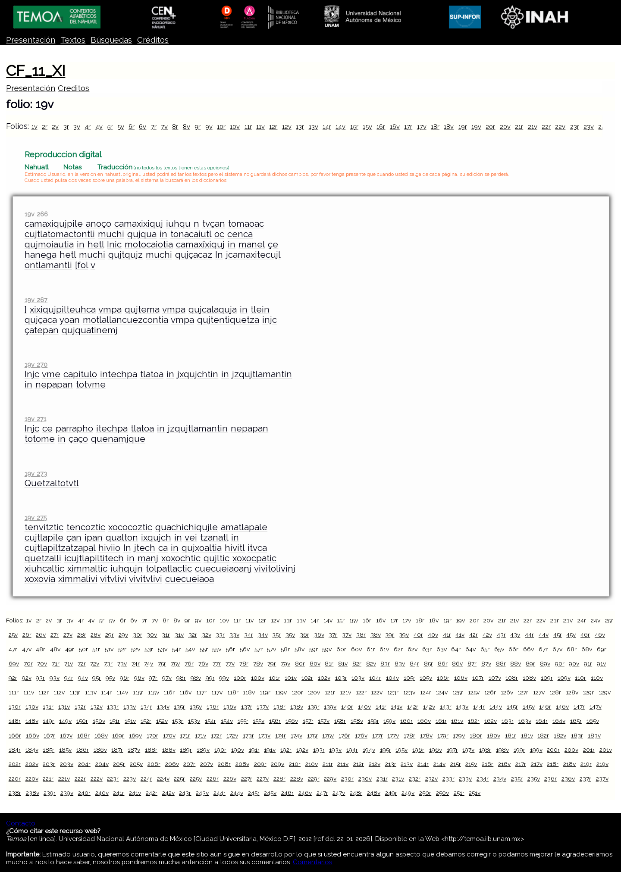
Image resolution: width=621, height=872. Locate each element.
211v (342, 763)
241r (118, 792)
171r (185, 735)
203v (66, 763)
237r (585, 778)
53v (162, 649)
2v (55, 126)
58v (299, 649)
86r (443, 663)
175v (328, 735)
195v (401, 749)
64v (470, 649)
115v (153, 692)
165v (592, 720)
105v (426, 677)
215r (455, 763)
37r (333, 634)
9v (209, 126)
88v (515, 663)
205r (119, 763)
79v (285, 663)
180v (493, 735)
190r (220, 749)
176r (344, 735)
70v (42, 663)
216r (487, 763)
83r (385, 663)
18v (449, 126)
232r (414, 778)
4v (99, 126)
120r (297, 692)
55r (204, 649)
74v (148, 663)
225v (196, 778)
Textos (72, 39)
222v (97, 778)
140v (364, 706)
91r (588, 663)
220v (31, 778)
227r (246, 778)
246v (305, 792)
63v (441, 649)
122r (361, 692)
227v (263, 778)
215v (471, 763)
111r (14, 692)
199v (536, 749)
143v (462, 706)
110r (580, 677)
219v (602, 763)
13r (300, 126)
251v (474, 792)
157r (308, 720)
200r (553, 749)
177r (377, 735)
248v (373, 792)
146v (562, 706)
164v (558, 720)
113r (74, 692)
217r (520, 763)
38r (361, 634)
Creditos (73, 88)
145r (512, 706)
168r (83, 735)
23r (574, 126)
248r (356, 792)
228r (279, 778)
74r (136, 663)
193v (335, 749)
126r (490, 692)
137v (263, 706)
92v (26, 677)
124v (442, 692)
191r (254, 749)
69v (14, 663)
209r (260, 763)
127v (539, 692)
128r (555, 692)
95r (96, 677)
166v (32, 735)
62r (398, 649)
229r (314, 778)
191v (270, 749)
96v (139, 677)
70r (28, 663)
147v (596, 706)
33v (234, 634)
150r (82, 720)
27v (67, 634)
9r (197, 126)
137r (246, 706)
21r (519, 126)
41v (459, 634)
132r (80, 706)
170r (152, 735)
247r (322, 792)
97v (167, 677)
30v (152, 634)
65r (484, 649)
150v (99, 720)
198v (502, 749)
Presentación (30, 39)
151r (115, 720)
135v (196, 706)
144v (495, 706)
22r (546, 126)
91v (601, 663)
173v (264, 735)
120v (313, 692)
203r (49, 763)
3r (66, 126)
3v (76, 126)
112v (59, 692)
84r (414, 663)
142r (412, 706)
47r (13, 649)
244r (219, 792)
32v (206, 634)
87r (472, 663)
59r (313, 649)
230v (365, 778)
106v (460, 677)
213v (407, 763)
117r (201, 692)
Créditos (153, 39)
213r (390, 763)
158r (340, 720)
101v (291, 677)
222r (80, 778)
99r (210, 677)
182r (543, 735)
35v (290, 634)
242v (168, 792)
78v (258, 663)
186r (82, 749)
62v (412, 649)
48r (40, 649)
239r (50, 792)
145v (529, 706)
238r (15, 792)
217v (537, 763)
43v (515, 634)
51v (109, 649)
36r (304, 634)
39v (404, 634)
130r (15, 706)
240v (102, 792)
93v (55, 677)
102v (324, 677)
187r (117, 749)
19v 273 (36, 473)
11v (260, 126)
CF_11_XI (35, 70)
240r (84, 792)
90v (574, 663)
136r (213, 706)
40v (433, 634)
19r (462, 126)
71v (68, 663)
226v (229, 778)
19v (476, 126)
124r (425, 692)
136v (229, 706)
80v (315, 663)
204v (102, 763)
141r (381, 706)
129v (605, 692)
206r (153, 763)
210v (311, 763)
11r (248, 126)
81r (329, 663)
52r (122, 649)
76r (189, 663)
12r (273, 126)
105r (409, 677)
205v (136, 763)
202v (31, 763)
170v (169, 735)
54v (190, 649)
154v (227, 720)
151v (130, 720)
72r (82, 663)
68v (586, 649)
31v (179, 634)
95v (110, 677)
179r (442, 735)
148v (31, 720)
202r (15, 763)
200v (571, 749)
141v (396, 706)
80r (300, 663)
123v (409, 692)
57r (258, 649)
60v (356, 649)
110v (597, 677)
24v (595, 620)
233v (465, 778)
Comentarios (312, 862)
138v (296, 706)
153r (177, 720)
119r (265, 692)
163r (508, 720)
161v (457, 720)
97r (153, 677)
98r (181, 677)
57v (271, 649)
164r (542, 720)
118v (249, 692)
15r (354, 126)
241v (135, 792)
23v (588, 126)
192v (302, 749)
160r (406, 720)
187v (134, 749)
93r (40, 677)
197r (452, 749)
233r (448, 778)
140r (347, 706)
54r (176, 649)
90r (560, 663)
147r (579, 706)
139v (330, 706)
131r (48, 706)
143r (446, 706)
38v (375, 634)
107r (478, 677)
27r (54, 634)
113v (91, 692)
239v (66, 792)
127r (523, 692)
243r (185, 792)
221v (64, 778)
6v (142, 126)
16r (380, 126)
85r (428, 663)
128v (572, 692)
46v (600, 634)
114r (106, 692)
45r (557, 634)
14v (340, 126)
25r (609, 620)
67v (557, 649)
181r (510, 735)
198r (485, 749)
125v (474, 692)
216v (504, 763)
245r (254, 792)
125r (457, 692)
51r (96, 649)
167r (49, 735)
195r (385, 749)
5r (110, 126)
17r (408, 126)
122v (377, 692)
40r (418, 634)
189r (186, 749)
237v (602, 778)
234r (483, 778)
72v (94, 663)
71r (56, 663)
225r (179, 778)
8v (186, 126)
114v (122, 692)
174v (296, 735)
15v (367, 126)
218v (569, 763)
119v (281, 692)
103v (357, 677)
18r (435, 126)
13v (313, 126)
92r (13, 677)
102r (307, 677)
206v (172, 763)
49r (69, 649)
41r (447, 634)
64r (456, 649)
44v (544, 634)
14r (327, 126)
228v (296, 778)
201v (605, 749)
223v (129, 778)
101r (274, 677)
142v (429, 706)
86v (457, 663)
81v (343, 663)
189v (203, 749)
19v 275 (36, 517)
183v (594, 735)
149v (65, 720)
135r (179, 706)
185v (65, 749)
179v (459, 735)
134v (163, 706)
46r (585, 634)
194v (369, 749)
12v (287, 126)
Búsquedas (111, 39)
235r (517, 778)
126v (507, 692)
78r (243, 663)
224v (163, 778)
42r (473, 634)
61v (384, 649)
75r (162, 663)
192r (286, 749)
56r (230, 649)
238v (32, 792)
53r (148, 649)
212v (374, 763)
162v (490, 720)
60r (341, 649)
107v (495, 677)
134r (146, 706)
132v (97, 706)
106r (443, 677)
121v (345, 692)
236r (550, 778)
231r (382, 778)
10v (235, 126)
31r (166, 634)
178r (409, 735)
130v (31, 706)
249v (407, 792)
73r (108, 663)
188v (169, 749)
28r (81, 634)
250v (442, 792)
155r (243, 720)
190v (237, 749)
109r (547, 677)
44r (529, 634)
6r (132, 126)
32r (192, 634)
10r (221, 126)
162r (474, 720)
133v (129, 706)
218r (552, 763)
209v (277, 763)
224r (146, 778)
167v (66, 735)
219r (586, 763)
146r (545, 706)
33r (220, 634)
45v (571, 634)
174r (280, 735)
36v (319, 634)
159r (373, 720)
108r (511, 677)
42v (487, 634)
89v (545, 663)
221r (48, 778)
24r (581, 620)
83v (400, 663)
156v (291, 720)
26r (26, 634)
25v (13, 634)
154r (210, 720)
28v (95, 634)
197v (468, 749)
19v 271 (35, 418)
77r (217, 663)
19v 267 (36, 299)
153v (194, 720)
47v (26, 649)
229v (330, 778)
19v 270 (36, 364)
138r (279, 706)
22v (560, 126)
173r (248, 735)
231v (398, 778)
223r (113, 778)
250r (425, 792)
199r (519, 749)
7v (164, 126)
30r (137, 634)
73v (122, 663)
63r (427, 649)
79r (271, 663)
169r (118, 735)
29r (109, 634)
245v (270, 792)
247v (338, 792)
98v (196, 677)
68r (572, 649)
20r (490, 126)
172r (216, 735)
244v (236, 792)
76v (203, 663)
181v (527, 735)
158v (357, 720)
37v (346, 634)
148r (15, 720)
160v (424, 720)
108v (529, 677)
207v (206, 763)
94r (68, 677)
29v (123, 634)
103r (341, 677)
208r (224, 763)
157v (323, 720)
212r (358, 763)
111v (28, 692)
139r (314, 706)
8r (175, 126)
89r (530, 663)
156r (275, 720)
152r (146, 720)
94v (83, 677)
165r (576, 720)
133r (113, 706)
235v (533, 778)
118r (232, 692)
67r (543, 649)
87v (486, 663)
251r (459, 792)
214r (423, 763)
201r (589, 749)
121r (330, 692)
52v (135, 649)
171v (200, 735)
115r (138, 692)
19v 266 (36, 214)
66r (513, 649)
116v (185, 692)
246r (287, 792)
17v (422, 126)
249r (391, 792)
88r (501, 663)
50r (83, 649)
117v (217, 692)
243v (202, 792)
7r (154, 126)
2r (44, 126)
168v (101, 735)
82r (356, 663)
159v (389, 720)
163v (524, 720)
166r (15, 735)
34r (248, 634)
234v (499, 778)
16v (395, 126)
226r (213, 778)
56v (245, 649)
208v (242, 763)
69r (601, 649)
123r (392, 692)
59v (327, 649)
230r (347, 778)
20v (505, 126)
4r (88, 126)
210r (295, 763)
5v (120, 126)
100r (240, 677)
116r (169, 692)
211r (328, 763)
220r (15, 778)
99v (224, 677)
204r (84, 763)
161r (441, 720)
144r (479, 706)
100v (257, 677)
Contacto (20, 823)
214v (439, 763)
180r (476, 735)
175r (312, 735)
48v (55, 649)
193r (319, 749)
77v (230, 663)
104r (375, 677)
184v (31, 749)
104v (392, 677)
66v (528, 649)
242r (151, 792)
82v (371, 663)
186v (100, 749)
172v (232, 735)
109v (564, 677)
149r (48, 720)
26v (41, 634)
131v (64, 706)
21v (532, 126)
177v (393, 735)
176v (361, 735)
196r (418, 749)
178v (426, 735)
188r (151, 749)
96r (124, 677)
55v (216, 649)
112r (43, 692)
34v (263, 634)
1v (34, 126)
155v (258, 720)
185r (48, 749)
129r (588, 692)
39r (389, 634)
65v (499, 649)
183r (577, 735)
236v (568, 778)
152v (162, 720)
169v (135, 735)
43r (501, 634)
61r (371, 649)
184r (15, 749)
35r (276, 634)
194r (352, 749)
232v (431, 778)
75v (175, 663)
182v (560, 735)
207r (189, 763)
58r (285, 649)
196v (435, 749)
